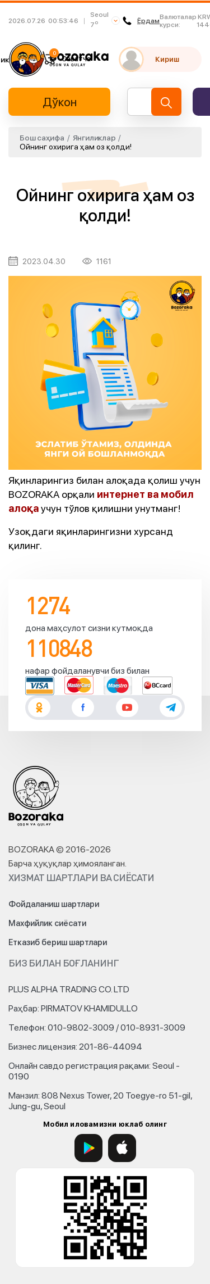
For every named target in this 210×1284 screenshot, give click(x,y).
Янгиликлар (94, 137)
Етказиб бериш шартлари (57, 942)
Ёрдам (141, 20)
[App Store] (122, 1148)
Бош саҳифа (42, 137)
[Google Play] (88, 1148)
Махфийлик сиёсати (47, 923)
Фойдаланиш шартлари (53, 904)
